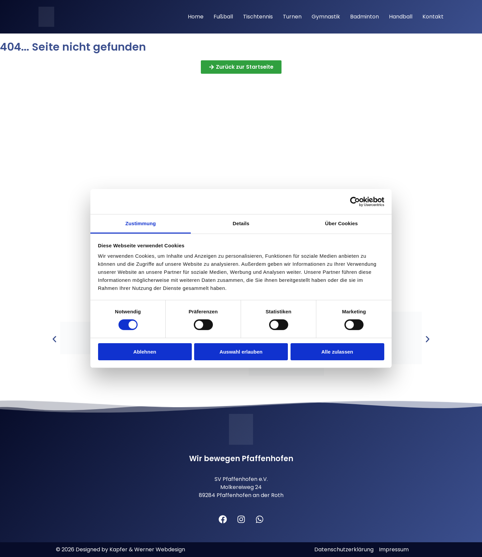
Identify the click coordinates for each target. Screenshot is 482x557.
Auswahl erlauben (241, 352)
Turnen (292, 16)
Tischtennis (258, 16)
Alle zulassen (337, 352)
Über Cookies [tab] (341, 223)
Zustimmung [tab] (141, 223)
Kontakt (433, 16)
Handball (400, 16)
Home (196, 16)
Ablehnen (144, 352)
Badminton (364, 16)
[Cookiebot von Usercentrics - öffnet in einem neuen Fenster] (355, 201)
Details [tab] (241, 223)
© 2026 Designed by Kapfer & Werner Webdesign (120, 549)
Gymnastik (326, 16)
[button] (54, 339)
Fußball (223, 16)
